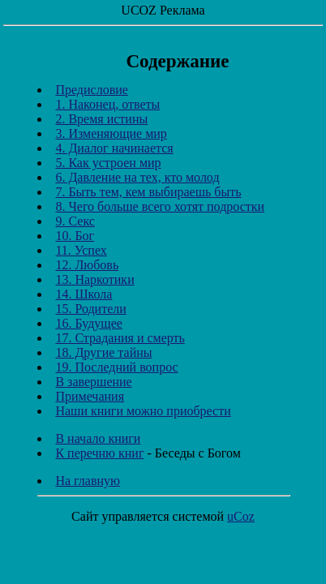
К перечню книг (99, 453)
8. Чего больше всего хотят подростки (159, 206)
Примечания (89, 396)
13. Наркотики (94, 279)
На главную (87, 480)
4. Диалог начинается (114, 148)
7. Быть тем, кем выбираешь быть (148, 192)
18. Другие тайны (103, 352)
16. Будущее (88, 323)
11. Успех (80, 250)
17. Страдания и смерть (119, 338)
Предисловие (91, 90)
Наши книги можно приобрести (142, 411)
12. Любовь (86, 265)
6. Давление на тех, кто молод (137, 177)
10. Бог (74, 236)
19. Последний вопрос (116, 367)
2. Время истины (101, 119)
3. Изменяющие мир (110, 133)
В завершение (93, 382)
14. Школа (83, 294)
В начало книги (97, 438)
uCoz (241, 516)
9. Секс (74, 221)
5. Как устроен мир (108, 163)
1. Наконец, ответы (107, 104)
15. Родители (90, 309)
